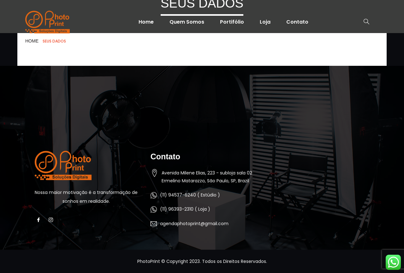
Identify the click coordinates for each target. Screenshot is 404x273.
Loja (265, 22)
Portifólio (232, 22)
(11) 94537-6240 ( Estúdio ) (190, 195)
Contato (297, 22)
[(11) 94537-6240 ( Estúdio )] (154, 195)
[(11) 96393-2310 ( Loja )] (154, 209)
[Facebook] (40, 220)
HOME (32, 40)
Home (146, 22)
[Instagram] (52, 220)
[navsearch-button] (363, 22)
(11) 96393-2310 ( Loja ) (185, 209)
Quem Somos (186, 22)
